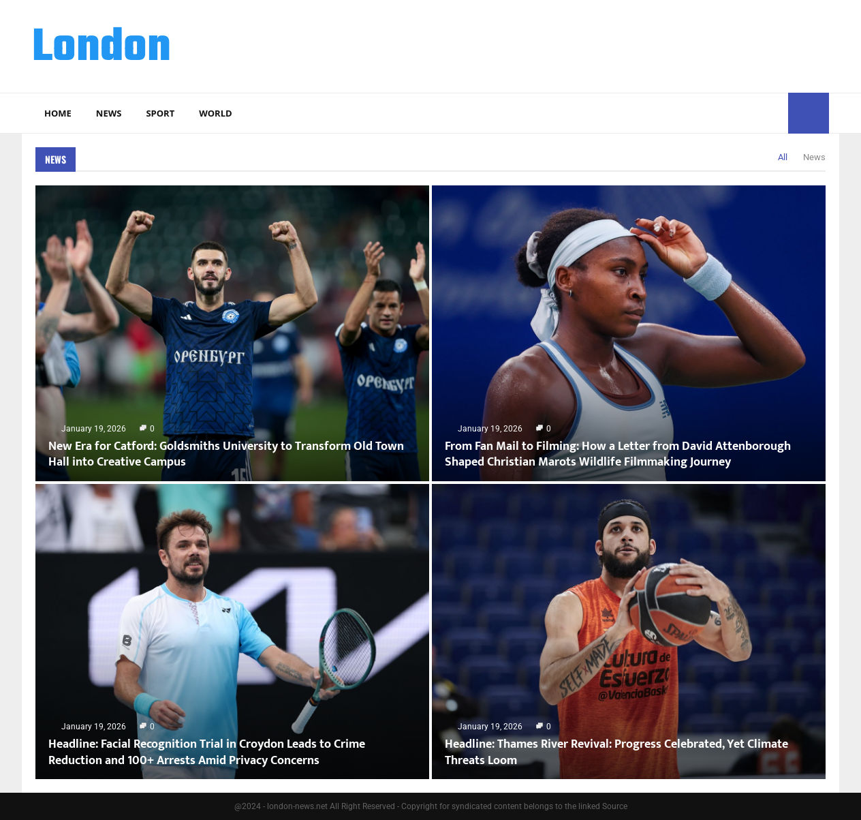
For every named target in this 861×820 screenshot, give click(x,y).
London (101, 48)
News (109, 113)
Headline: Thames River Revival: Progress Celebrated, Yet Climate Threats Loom (616, 752)
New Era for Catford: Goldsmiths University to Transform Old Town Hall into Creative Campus (226, 454)
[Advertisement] (581, 44)
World (215, 113)
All (782, 157)
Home (58, 113)
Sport (160, 113)
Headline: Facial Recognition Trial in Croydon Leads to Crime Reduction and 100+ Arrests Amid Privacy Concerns (206, 752)
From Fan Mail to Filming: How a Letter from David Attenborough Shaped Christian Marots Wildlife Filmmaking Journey (618, 454)
